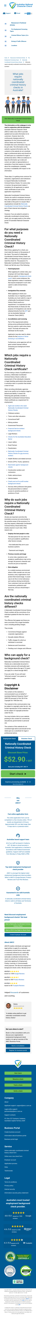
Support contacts (10, 1115)
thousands (14, 992)
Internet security (9, 1189)
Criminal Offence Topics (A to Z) (19, 36)
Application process (10, 1163)
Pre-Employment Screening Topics (18, 30)
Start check (18, 1073)
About (6, 1102)
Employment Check (9, 738)
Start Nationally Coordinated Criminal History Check (18, 120)
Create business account (12, 1132)
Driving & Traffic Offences (18, 41)
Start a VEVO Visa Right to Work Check (18, 930)
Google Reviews (19, 974)
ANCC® (27, 1298)
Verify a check (18, 1091)
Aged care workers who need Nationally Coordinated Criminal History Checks (18, 408)
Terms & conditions (10, 1182)
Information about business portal (15, 1135)
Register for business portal (18, 1050)
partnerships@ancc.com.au (13, 1111)
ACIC (23, 1300)
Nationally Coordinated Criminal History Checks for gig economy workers (18, 453)
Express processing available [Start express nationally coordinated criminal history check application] (18, 782)
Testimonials (8, 1171)
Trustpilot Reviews (18, 985)
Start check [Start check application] (18, 774)
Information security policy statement (16, 1193)
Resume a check (18, 1079)
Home (5, 57)
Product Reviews (19, 979)
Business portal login (11, 1139)
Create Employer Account (18, 935)
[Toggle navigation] (5, 5)
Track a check (18, 1085)
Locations (14, 45)
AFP (26, 311)
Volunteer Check (26, 738)
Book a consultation (18, 1046)
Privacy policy (8, 1185)
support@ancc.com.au (24, 1105)
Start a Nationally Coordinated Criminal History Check (18, 925)
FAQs (6, 1167)
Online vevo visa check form (13, 1156)
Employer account (10, 1160)
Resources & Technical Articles (17, 57)
